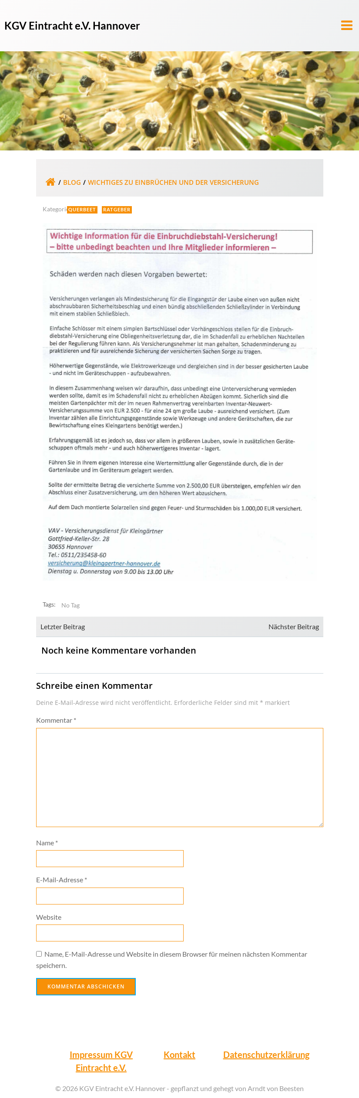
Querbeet (82, 209)
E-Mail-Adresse (61, 879)
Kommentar (56, 720)
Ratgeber (117, 209)
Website (48, 917)
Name (47, 842)
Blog (72, 182)
